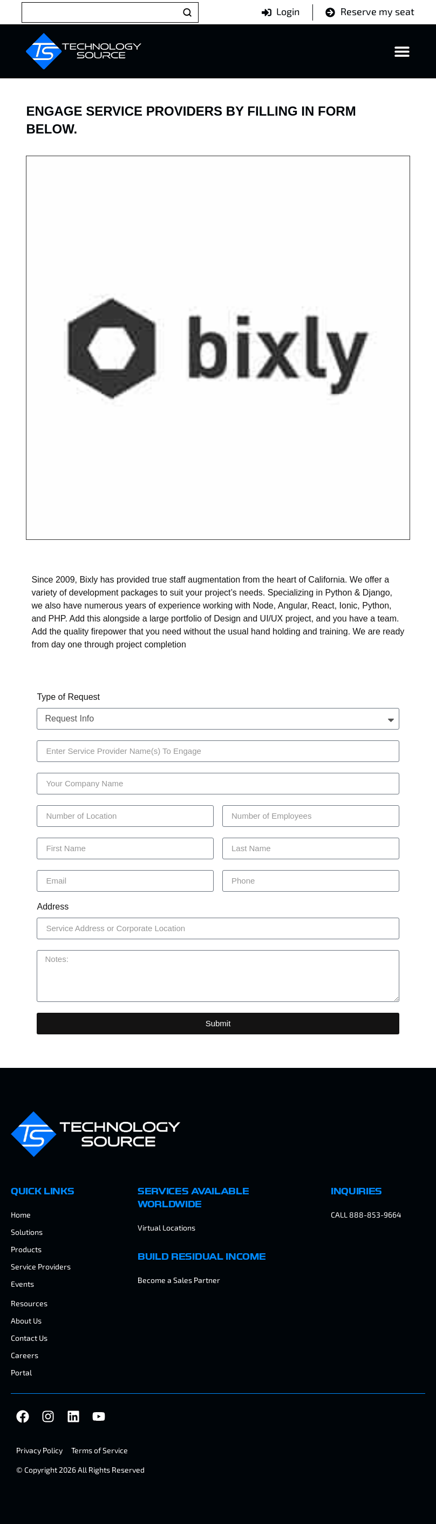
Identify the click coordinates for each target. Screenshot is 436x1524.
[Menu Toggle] (402, 51)
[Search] (110, 12)
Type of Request (68, 697)
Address (53, 907)
